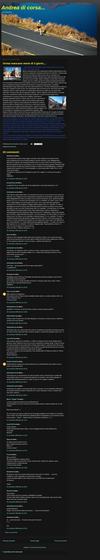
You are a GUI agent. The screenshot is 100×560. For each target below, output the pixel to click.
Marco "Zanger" (12, 399)
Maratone (13, 146)
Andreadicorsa (11, 192)
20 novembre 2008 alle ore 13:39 (17, 188)
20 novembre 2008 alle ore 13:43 (17, 230)
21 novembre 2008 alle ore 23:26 (17, 467)
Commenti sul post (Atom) (38, 547)
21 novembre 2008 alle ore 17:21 (17, 450)
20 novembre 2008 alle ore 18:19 (17, 357)
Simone (9, 491)
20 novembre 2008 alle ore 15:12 (17, 302)
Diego (9, 439)
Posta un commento (11, 532)
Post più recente (9, 541)
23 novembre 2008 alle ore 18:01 (17, 487)
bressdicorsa (11, 183)
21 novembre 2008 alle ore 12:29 (17, 435)
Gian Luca (10, 291)
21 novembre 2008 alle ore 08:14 (17, 382)
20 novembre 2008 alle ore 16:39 (17, 312)
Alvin (8, 234)
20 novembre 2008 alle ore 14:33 (17, 287)
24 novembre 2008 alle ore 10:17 (17, 513)
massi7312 (10, 338)
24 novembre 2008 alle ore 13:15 (17, 528)
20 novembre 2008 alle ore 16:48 (17, 323)
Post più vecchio (61, 541)
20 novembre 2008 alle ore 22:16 (17, 369)
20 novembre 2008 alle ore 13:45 (17, 270)
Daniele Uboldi (11, 361)
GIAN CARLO (11, 316)
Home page (34, 541)
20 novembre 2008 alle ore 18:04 (17, 334)
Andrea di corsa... (23, 7)
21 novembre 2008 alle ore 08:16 (17, 395)
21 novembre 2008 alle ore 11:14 (17, 420)
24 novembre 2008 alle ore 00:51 (17, 502)
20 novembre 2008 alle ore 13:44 (17, 244)
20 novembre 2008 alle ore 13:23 (17, 178)
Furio (8, 454)
